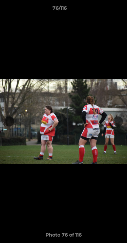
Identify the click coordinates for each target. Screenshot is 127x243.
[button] (103, 10)
